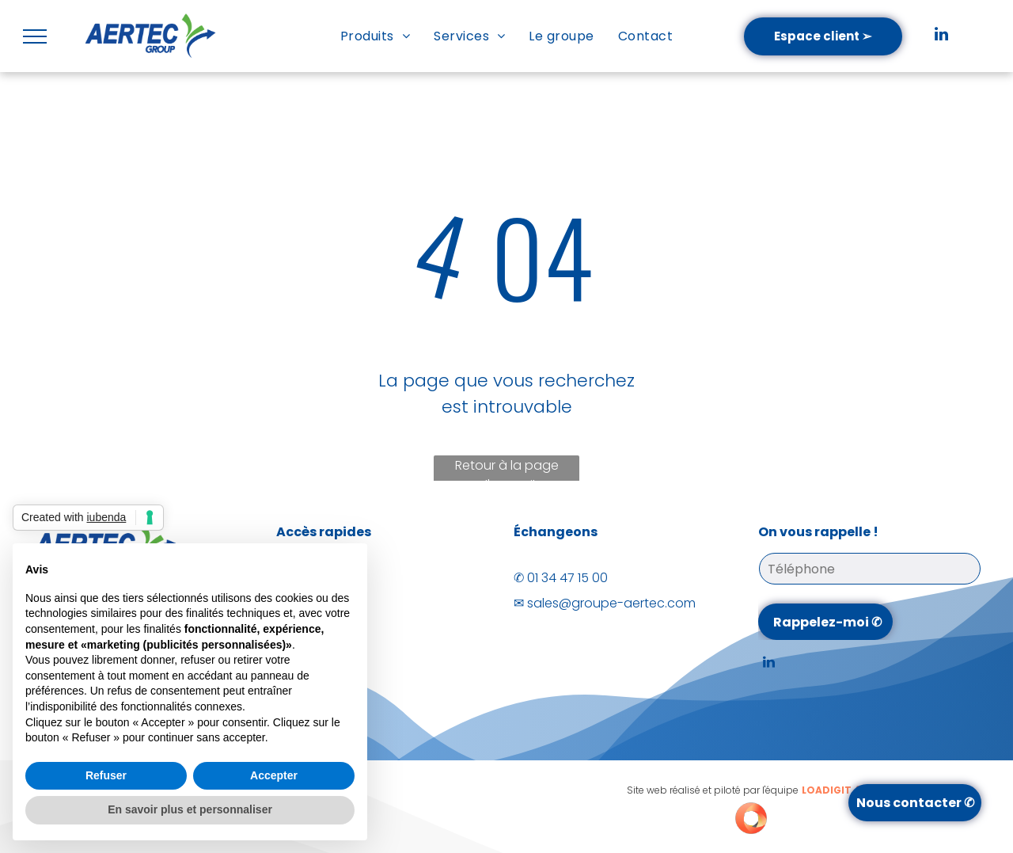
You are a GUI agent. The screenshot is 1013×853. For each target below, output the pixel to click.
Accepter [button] (274, 775)
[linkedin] (942, 36)
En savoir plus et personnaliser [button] (190, 809)
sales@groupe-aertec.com (611, 603)
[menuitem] (375, 36)
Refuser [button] (106, 775)
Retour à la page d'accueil (507, 470)
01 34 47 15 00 (567, 578)
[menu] (34, 36)
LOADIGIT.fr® (836, 790)
